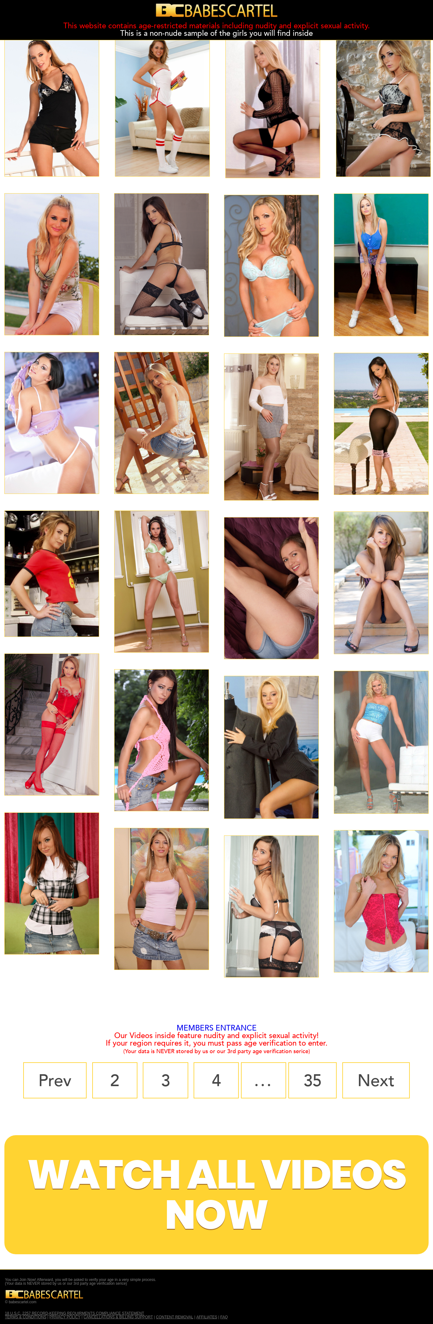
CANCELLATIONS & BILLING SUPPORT (118, 1317)
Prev (55, 1081)
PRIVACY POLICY (65, 1317)
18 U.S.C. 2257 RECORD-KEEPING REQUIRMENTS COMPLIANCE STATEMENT (74, 1313)
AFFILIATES (206, 1317)
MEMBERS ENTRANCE (217, 1028)
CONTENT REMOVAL (174, 1317)
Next (376, 1081)
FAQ (224, 1317)
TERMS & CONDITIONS (25, 1317)
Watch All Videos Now (216, 1194)
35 (312, 1081)
